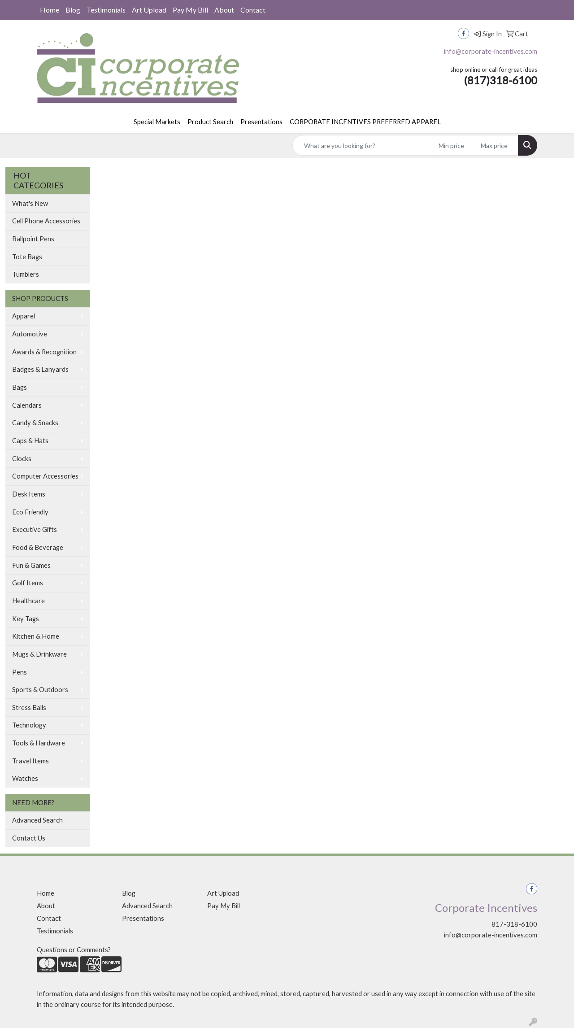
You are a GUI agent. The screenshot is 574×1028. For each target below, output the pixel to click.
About (224, 9)
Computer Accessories (45, 476)
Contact (252, 9)
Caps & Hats (30, 440)
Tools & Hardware (38, 743)
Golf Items (27, 583)
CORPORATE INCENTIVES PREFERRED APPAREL (365, 122)
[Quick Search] (363, 145)
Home (49, 9)
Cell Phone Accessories (46, 221)
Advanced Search (37, 820)
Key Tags (25, 619)
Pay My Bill (190, 9)
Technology (29, 725)
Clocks (21, 458)
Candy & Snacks (35, 423)
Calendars (27, 405)
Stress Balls (29, 707)
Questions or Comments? (74, 950)
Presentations (261, 122)
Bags (19, 387)
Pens (19, 672)
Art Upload (149, 9)
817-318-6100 (514, 924)
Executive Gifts (34, 529)
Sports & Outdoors (40, 689)
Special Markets (157, 122)
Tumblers (25, 274)
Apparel (23, 316)
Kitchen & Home (35, 636)
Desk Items (28, 494)
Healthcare (28, 601)
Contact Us (28, 838)
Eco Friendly (30, 512)
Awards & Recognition (44, 352)
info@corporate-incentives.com (490, 51)
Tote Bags (27, 257)
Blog (72, 9)
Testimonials (106, 9)
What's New (30, 203)
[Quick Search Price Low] (455, 145)
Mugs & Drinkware (39, 654)
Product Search (210, 122)
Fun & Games (31, 565)
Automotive (29, 334)
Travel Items (30, 761)
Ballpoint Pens (33, 239)
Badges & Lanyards (40, 369)
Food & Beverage (37, 547)
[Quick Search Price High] (497, 145)
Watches (25, 778)
